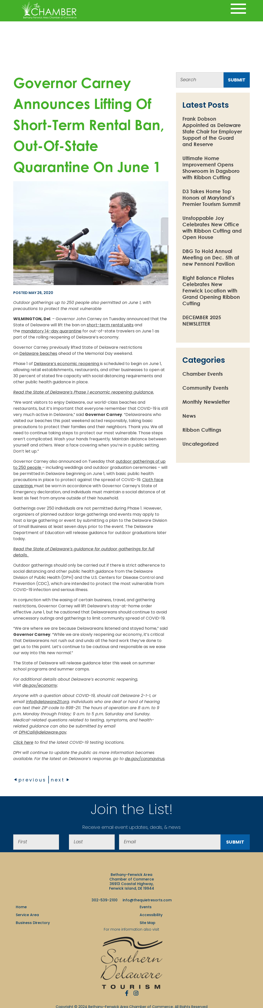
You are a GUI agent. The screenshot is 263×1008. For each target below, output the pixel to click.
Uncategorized (200, 444)
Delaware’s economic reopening (66, 364)
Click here (23, 742)
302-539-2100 (105, 900)
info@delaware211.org (47, 702)
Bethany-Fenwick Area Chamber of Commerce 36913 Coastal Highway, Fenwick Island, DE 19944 (131, 881)
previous (29, 780)
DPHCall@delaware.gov (42, 732)
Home (21, 906)
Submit (235, 842)
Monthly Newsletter (206, 402)
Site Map (147, 922)
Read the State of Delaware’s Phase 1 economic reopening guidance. (83, 392)
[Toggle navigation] (238, 9)
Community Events (205, 388)
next (60, 780)
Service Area (27, 914)
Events (146, 906)
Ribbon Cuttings (201, 430)
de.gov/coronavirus (145, 759)
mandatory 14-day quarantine (51, 331)
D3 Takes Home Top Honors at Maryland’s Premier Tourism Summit (211, 197)
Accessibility (151, 914)
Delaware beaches (38, 353)
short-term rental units (110, 325)
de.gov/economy (39, 685)
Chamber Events (202, 374)
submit (236, 80)
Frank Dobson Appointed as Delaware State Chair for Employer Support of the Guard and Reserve (212, 131)
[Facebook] (126, 993)
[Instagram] (136, 993)
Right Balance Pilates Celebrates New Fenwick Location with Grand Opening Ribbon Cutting (211, 290)
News (189, 416)
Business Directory (33, 922)
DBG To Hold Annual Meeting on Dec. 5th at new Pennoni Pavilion (210, 257)
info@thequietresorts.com (147, 900)
